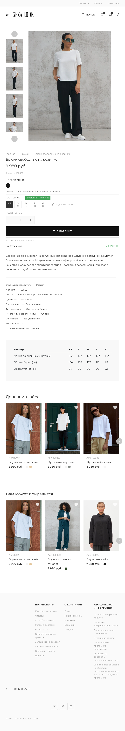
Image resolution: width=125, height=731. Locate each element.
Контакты (69, 620)
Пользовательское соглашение (104, 632)
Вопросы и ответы (45, 651)
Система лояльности (46, 646)
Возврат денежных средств (45, 636)
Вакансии (69, 625)
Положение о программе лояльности (101, 645)
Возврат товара (43, 629)
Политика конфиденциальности (106, 624)
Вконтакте (54, 706)
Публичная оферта (104, 638)
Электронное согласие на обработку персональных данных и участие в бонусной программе (106, 671)
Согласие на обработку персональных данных (106, 656)
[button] (7, 14)
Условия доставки (45, 625)
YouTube (70, 706)
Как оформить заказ (46, 611)
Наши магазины (73, 615)
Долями (39, 655)
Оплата (98, 3)
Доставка (84, 3)
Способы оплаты (44, 620)
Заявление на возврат (47, 642)
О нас (67, 611)
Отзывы (39, 615)
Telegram (69, 629)
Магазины (113, 3)
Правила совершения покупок (106, 616)
